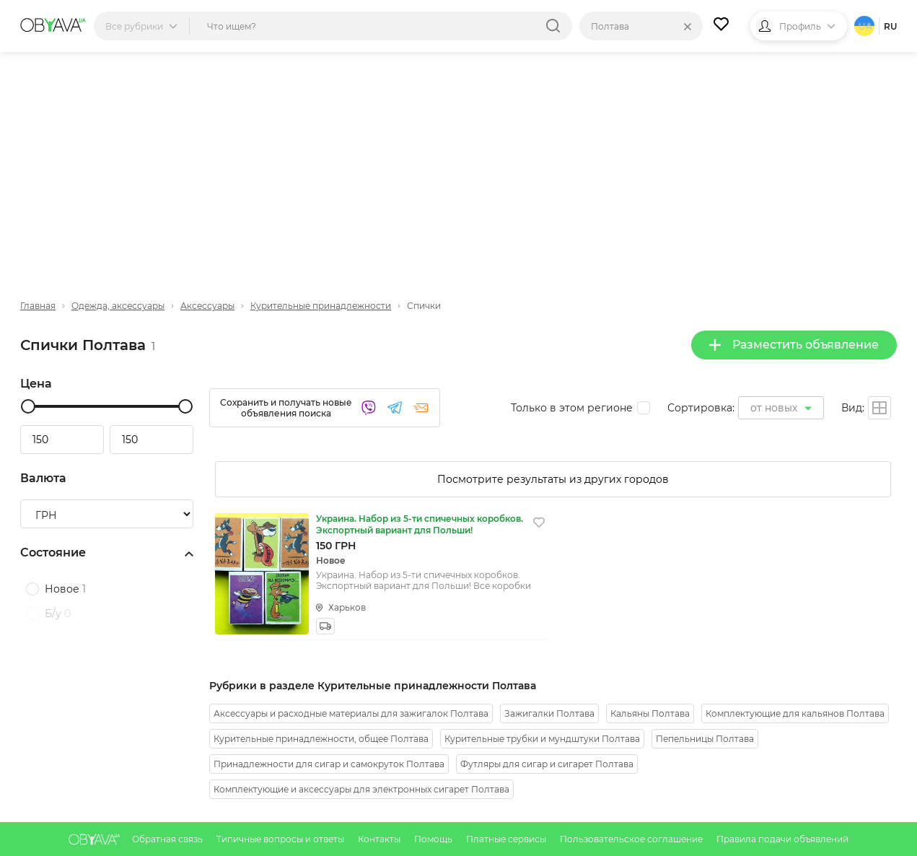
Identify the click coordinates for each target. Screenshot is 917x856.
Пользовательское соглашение (632, 839)
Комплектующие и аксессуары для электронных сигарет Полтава (361, 789)
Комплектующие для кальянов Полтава (795, 713)
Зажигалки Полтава (549, 713)
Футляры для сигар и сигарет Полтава (546, 764)
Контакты (380, 839)
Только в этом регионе (572, 407)
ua (865, 26)
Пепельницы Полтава (705, 738)
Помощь (434, 839)
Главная (38, 305)
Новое (65, 588)
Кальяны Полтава (650, 713)
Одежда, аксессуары (117, 305)
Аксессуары (207, 305)
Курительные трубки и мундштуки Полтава (542, 738)
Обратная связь (168, 839)
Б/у (58, 613)
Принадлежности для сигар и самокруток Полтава (329, 764)
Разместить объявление (794, 344)
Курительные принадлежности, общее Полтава (321, 738)
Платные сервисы (507, 839)
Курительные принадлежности (320, 305)
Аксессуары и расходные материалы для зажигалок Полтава (351, 713)
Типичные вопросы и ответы (281, 839)
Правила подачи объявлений (782, 839)
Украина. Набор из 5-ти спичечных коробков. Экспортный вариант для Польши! (419, 524)
